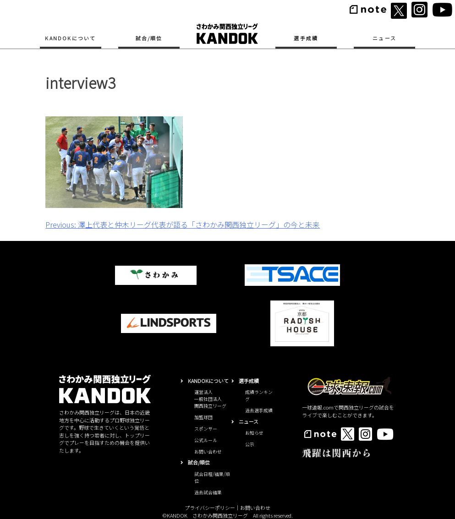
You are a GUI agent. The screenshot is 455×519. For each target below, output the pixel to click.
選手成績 (306, 38)
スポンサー (205, 428)
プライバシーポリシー (210, 507)
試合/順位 (149, 38)
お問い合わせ (208, 451)
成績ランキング (259, 395)
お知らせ (254, 432)
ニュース (384, 38)
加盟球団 (203, 417)
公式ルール (205, 440)
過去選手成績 (259, 410)
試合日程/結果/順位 (212, 477)
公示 (249, 444)
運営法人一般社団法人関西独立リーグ (210, 398)
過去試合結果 (208, 492)
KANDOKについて (70, 38)
